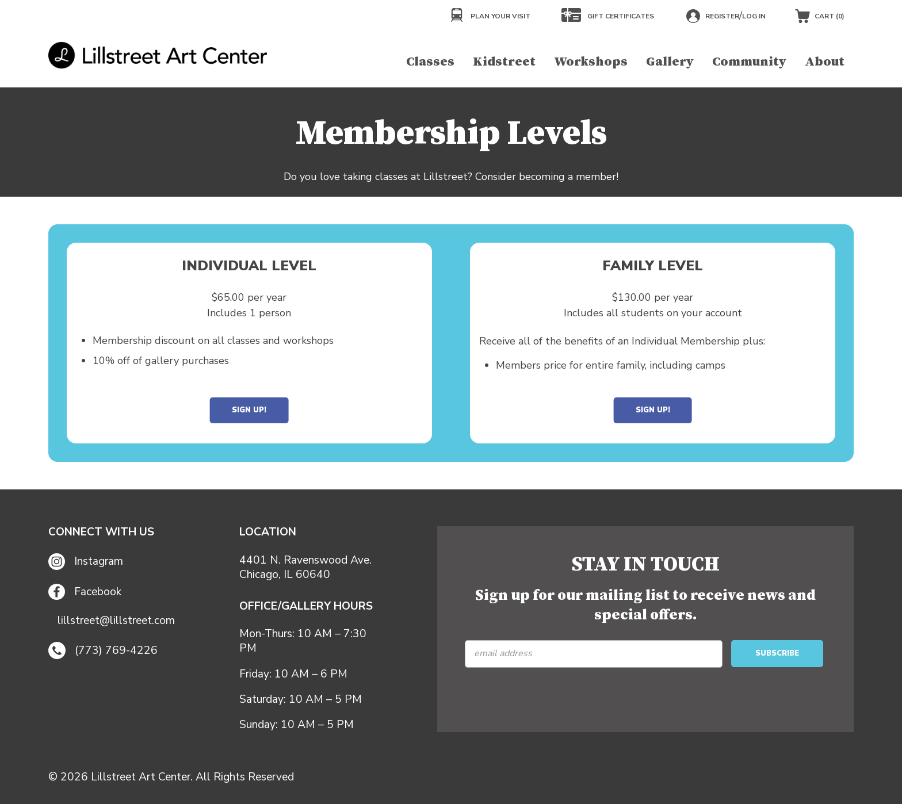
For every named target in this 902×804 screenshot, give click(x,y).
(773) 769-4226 (103, 650)
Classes (430, 61)
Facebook (84, 592)
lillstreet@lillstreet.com (116, 621)
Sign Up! (249, 410)
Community (749, 61)
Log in (754, 16)
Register (722, 16)
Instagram (85, 561)
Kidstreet (504, 61)
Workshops (591, 61)
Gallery (670, 61)
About (824, 61)
